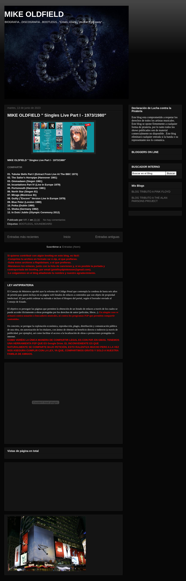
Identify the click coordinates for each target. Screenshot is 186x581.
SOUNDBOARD (43, 223)
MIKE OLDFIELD (34, 14)
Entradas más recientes (23, 236)
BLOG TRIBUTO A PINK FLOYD (151, 191)
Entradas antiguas (107, 236)
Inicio (66, 236)
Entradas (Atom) (71, 246)
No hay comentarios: (55, 219)
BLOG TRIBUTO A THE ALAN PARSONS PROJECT (149, 199)
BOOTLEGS (26, 223)
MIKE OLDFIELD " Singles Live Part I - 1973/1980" (56, 115)
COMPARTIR (14, 167)
